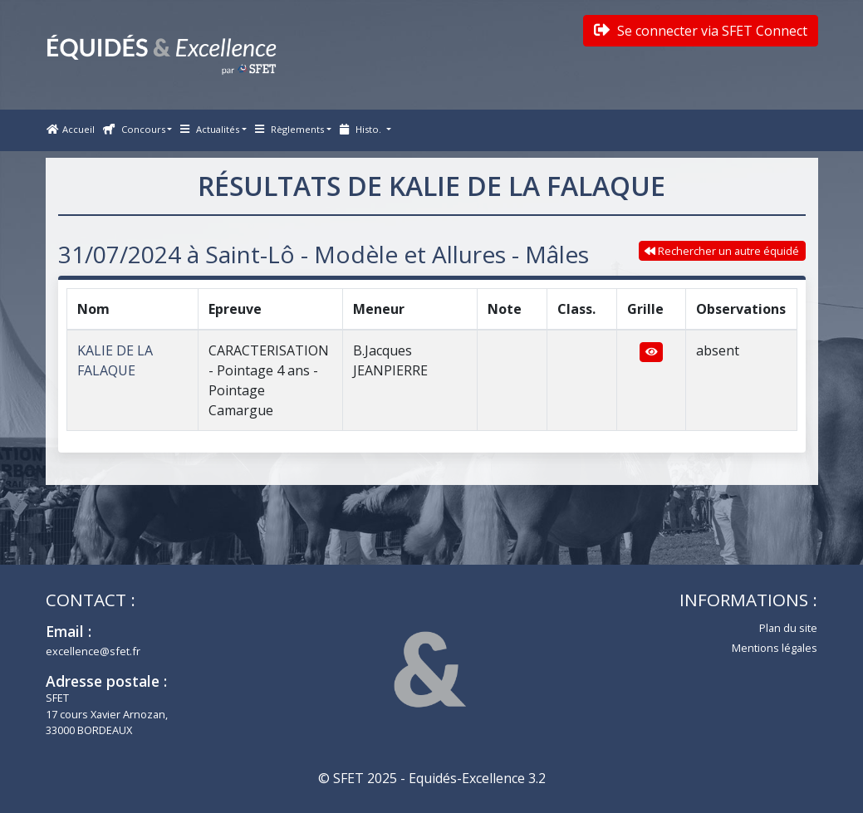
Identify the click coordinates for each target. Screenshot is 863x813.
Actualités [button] (209, 129)
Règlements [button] (289, 129)
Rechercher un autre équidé (722, 250)
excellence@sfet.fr (93, 651)
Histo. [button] (362, 129)
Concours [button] (134, 129)
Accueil (71, 129)
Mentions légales (774, 647)
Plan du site (788, 627)
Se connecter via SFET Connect (700, 31)
